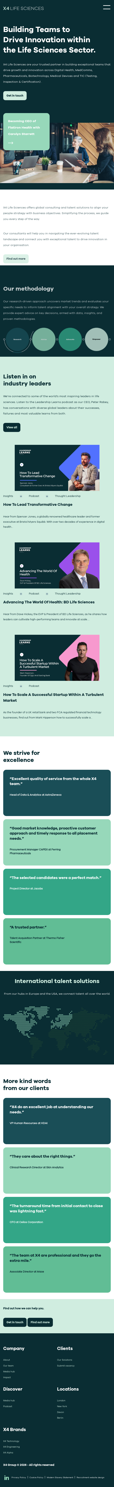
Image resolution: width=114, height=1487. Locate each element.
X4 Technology (11, 1441)
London (61, 1400)
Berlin (60, 1418)
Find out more (15, 283)
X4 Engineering (11, 1447)
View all (11, 427)
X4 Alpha (8, 1452)
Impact (7, 1377)
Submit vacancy (65, 1365)
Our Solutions (64, 1360)
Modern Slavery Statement (60, 1477)
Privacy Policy (19, 1477)
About (6, 1360)
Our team (8, 1365)
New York (62, 1406)
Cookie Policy (36, 1477)
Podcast (7, 1406)
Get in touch (14, 95)
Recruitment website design (90, 1477)
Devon (60, 1412)
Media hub (9, 1371)
